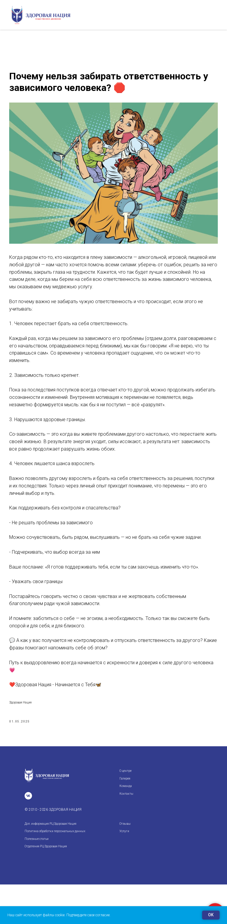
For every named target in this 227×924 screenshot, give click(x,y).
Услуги (124, 870)
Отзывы (125, 863)
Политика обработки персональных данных (55, 870)
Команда (125, 825)
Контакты (126, 833)
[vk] (28, 835)
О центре (125, 810)
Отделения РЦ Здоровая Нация (46, 885)
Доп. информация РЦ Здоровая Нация (50, 863)
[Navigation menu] (217, 15)
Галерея (124, 817)
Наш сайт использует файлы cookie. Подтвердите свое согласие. (59, 915)
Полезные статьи (37, 878)
